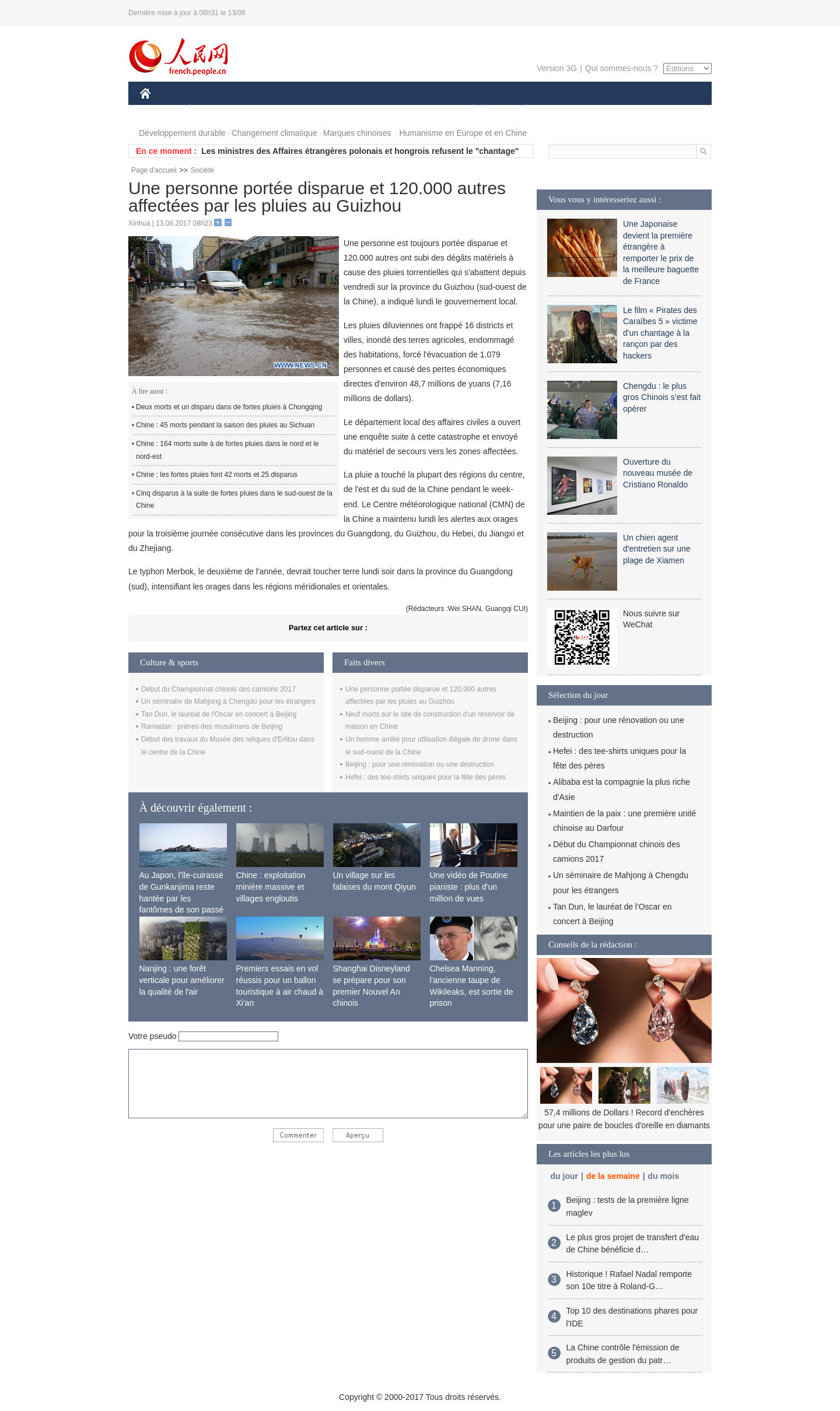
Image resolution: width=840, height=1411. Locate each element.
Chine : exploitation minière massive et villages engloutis (271, 887)
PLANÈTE (520, 110)
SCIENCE (364, 110)
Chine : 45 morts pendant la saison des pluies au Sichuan (225, 425)
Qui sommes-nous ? (621, 68)
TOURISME (616, 110)
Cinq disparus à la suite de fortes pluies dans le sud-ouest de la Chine (234, 499)
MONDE (264, 110)
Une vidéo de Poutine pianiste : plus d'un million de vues (469, 887)
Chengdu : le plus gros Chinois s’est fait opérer (662, 397)
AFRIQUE (313, 110)
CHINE (160, 110)
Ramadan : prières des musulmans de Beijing (211, 726)
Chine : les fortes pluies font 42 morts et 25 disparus (217, 475)
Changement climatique (274, 133)
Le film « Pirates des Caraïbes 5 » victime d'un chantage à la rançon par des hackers (660, 333)
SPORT (566, 110)
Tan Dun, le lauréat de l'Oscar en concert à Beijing (218, 714)
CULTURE (417, 110)
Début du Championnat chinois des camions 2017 (218, 689)
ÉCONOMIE (210, 110)
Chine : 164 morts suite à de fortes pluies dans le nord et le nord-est (227, 450)
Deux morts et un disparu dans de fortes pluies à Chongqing (229, 407)
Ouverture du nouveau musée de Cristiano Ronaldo (657, 473)
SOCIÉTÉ (468, 110)
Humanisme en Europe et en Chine (463, 133)
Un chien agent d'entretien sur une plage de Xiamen (657, 549)
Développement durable (182, 133)
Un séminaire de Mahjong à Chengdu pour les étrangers (228, 701)
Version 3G (557, 68)
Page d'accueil (154, 170)
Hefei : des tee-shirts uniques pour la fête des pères (425, 777)
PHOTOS (670, 110)
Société (202, 170)
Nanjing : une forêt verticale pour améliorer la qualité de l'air (182, 980)
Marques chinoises (357, 133)
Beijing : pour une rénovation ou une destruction (419, 764)
